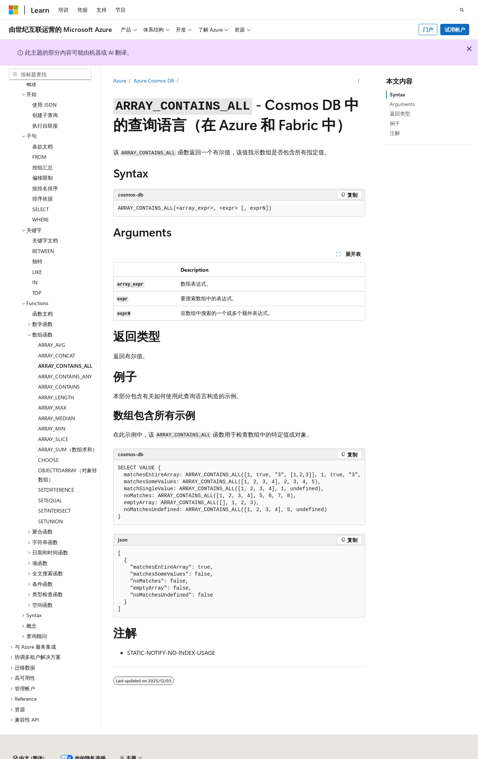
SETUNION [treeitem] (50, 501)
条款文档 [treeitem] (42, 126)
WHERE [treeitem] (40, 199)
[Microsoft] (13, 10)
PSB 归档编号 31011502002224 (127, 755)
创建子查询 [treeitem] (45, 94)
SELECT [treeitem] (40, 189)
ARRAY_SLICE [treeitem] (53, 418)
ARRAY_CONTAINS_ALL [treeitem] (65, 345)
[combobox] (50, 74)
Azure (119, 80)
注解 (395, 132)
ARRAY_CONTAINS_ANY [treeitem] (65, 356)
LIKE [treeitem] (37, 251)
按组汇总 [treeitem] (42, 147)
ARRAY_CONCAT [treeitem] (56, 335)
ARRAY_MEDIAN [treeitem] (56, 398)
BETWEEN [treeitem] (43, 230)
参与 (387, 755)
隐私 (180, 755)
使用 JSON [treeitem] (44, 84)
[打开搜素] (462, 9)
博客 (362, 755)
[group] (239, 492)
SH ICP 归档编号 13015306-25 (43, 755)
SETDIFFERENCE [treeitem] (56, 469)
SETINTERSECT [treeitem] (54, 490)
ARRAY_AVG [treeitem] (51, 324)
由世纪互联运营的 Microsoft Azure (239, 755)
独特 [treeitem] (37, 241)
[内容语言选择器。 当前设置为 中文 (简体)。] (29, 738)
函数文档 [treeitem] (42, 293)
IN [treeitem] (34, 261)
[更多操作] (358, 81)
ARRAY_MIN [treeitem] (51, 408)
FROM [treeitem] (39, 136)
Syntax (397, 94)
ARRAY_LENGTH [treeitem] (56, 377)
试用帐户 (455, 29)
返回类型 (400, 113)
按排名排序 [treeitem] (45, 168)
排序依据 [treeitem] (42, 178)
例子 (395, 123)
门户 (428, 29)
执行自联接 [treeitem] (45, 105)
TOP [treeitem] (36, 272)
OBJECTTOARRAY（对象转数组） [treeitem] (67, 455)
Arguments (402, 103)
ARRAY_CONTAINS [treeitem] (59, 366)
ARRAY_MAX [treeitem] (52, 387)
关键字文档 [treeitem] (45, 220)
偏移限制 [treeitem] (42, 157)
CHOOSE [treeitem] (48, 439)
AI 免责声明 (305, 755)
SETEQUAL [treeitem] (50, 480)
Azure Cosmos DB (154, 80)
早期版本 (338, 755)
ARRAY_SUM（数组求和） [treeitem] (67, 429)
